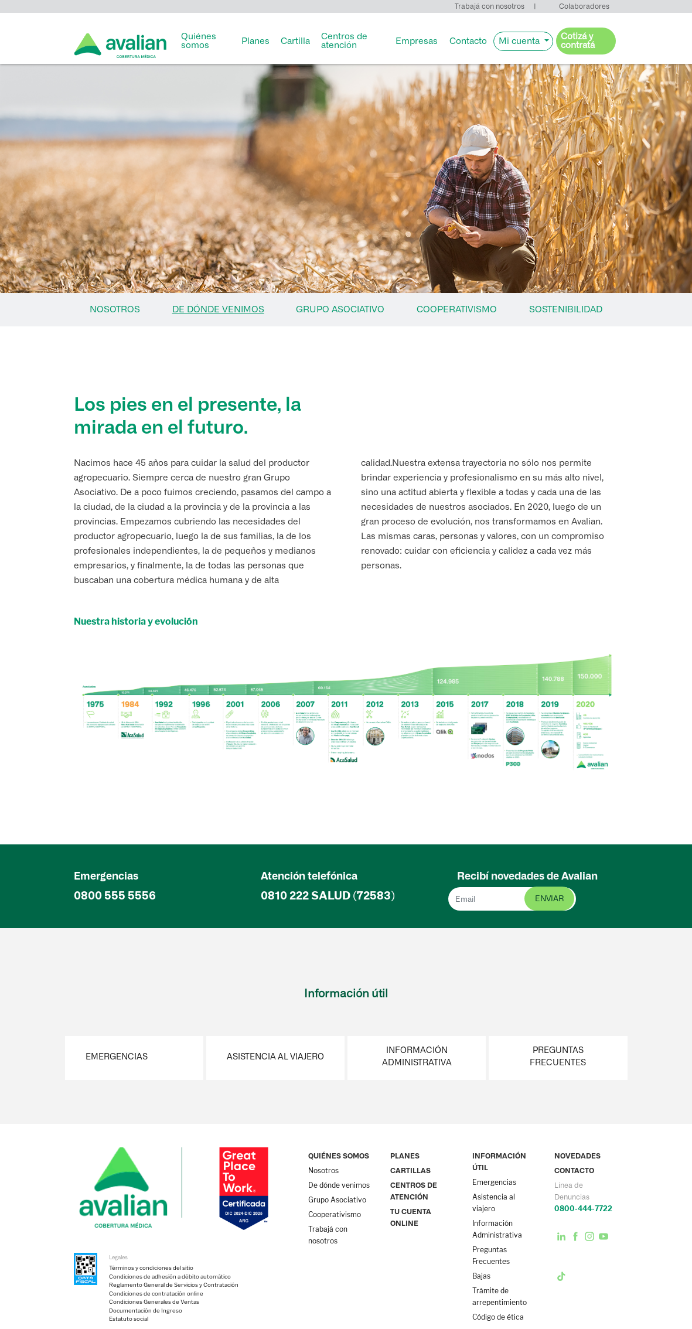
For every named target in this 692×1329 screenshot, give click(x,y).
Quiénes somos (198, 40)
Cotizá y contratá (578, 40)
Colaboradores (584, 6)
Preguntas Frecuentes (558, 1056)
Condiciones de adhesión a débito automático (170, 1277)
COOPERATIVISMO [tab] (457, 309)
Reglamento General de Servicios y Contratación (173, 1285)
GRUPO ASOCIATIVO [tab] (340, 309)
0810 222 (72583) (328, 895)
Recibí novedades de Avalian (527, 876)
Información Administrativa (417, 1056)
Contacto (468, 41)
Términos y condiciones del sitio (151, 1268)
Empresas (417, 41)
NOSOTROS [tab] (115, 309)
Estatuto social (128, 1319)
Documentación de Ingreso (145, 1311)
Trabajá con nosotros (489, 6)
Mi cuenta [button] (520, 41)
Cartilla (295, 41)
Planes (255, 41)
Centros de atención (344, 40)
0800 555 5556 (115, 895)
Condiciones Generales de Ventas (154, 1302)
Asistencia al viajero (275, 1057)
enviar (549, 898)
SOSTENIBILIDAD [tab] (565, 309)
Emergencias (117, 1057)
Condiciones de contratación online (156, 1294)
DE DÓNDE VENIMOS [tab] (218, 309)
